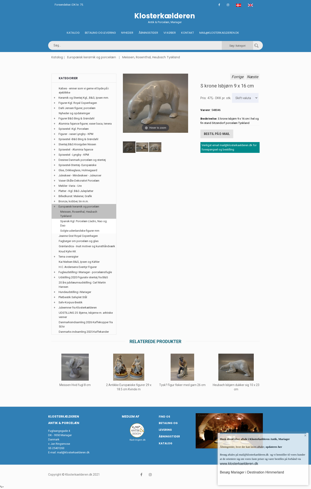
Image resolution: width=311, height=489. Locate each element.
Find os (164, 416)
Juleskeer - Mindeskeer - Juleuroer (80, 175)
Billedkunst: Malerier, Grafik (75, 196)
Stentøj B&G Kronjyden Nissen (77, 144)
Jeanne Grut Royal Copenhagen (78, 235)
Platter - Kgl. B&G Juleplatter (76, 191)
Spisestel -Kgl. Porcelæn (74, 128)
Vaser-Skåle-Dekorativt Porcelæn (79, 180)
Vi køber (169, 33)
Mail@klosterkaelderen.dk (219, 33)
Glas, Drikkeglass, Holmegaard (78, 170)
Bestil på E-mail (217, 133)
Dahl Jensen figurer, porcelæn (77, 108)
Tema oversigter (68, 256)
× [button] (305, 436)
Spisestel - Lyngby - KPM (74, 154)
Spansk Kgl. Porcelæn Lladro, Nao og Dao (83, 223)
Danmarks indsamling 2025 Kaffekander (84, 331)
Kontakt (187, 33)
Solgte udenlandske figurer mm (79, 230)
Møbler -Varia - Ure (70, 185)
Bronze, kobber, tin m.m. (74, 201)
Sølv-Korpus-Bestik (71, 302)
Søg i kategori (237, 45)
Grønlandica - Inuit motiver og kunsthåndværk (87, 246)
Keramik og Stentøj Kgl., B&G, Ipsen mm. (84, 97)
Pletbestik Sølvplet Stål (73, 297)
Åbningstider (148, 33)
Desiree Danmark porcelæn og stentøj (82, 159)
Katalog (73, 33)
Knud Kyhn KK (67, 251)
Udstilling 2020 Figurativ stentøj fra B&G (83, 277)
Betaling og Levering (100, 33)
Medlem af (130, 416)
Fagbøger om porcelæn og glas (78, 241)
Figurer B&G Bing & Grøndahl (76, 118)
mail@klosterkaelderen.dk (73, 452)
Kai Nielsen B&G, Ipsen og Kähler (79, 261)
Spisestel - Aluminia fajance (76, 149)
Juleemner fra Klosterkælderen (78, 307)
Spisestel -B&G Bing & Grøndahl (78, 139)
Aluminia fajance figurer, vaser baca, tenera (85, 123)
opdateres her (273, 446)
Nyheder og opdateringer (74, 113)
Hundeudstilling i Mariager (75, 292)
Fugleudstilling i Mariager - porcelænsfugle (85, 272)
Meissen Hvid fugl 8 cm (75, 385)
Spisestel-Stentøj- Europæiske (77, 165)
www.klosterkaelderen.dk (239, 463)
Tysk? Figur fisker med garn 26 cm (182, 385)
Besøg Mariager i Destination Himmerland (252, 472)
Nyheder (127, 33)
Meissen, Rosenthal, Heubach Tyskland (151, 57)
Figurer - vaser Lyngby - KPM (76, 134)
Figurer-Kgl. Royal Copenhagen (78, 102)
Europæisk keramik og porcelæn (91, 57)
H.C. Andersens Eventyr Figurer (78, 267)
